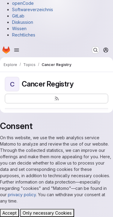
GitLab (18, 15)
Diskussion (22, 22)
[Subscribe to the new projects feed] (56, 98)
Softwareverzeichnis (32, 9)
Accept (9, 212)
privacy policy (22, 194)
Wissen (19, 28)
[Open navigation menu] (16, 50)
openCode (23, 3)
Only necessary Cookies (47, 212)
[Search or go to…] (95, 50)
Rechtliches (23, 34)
